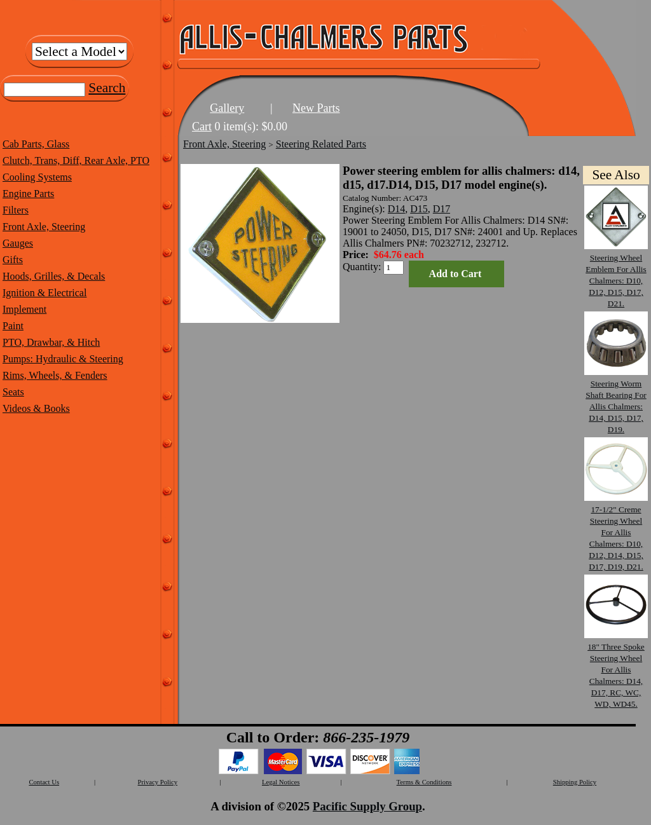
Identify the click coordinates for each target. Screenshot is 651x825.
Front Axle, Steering (44, 226)
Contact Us (44, 782)
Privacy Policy (157, 782)
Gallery (227, 108)
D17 (442, 208)
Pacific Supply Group (367, 806)
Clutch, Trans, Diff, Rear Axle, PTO (76, 160)
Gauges (18, 243)
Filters (16, 210)
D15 (419, 208)
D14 (397, 208)
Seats (13, 391)
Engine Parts (28, 193)
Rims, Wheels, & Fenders (55, 375)
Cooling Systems (37, 177)
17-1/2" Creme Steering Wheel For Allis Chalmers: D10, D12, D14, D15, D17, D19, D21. (616, 532)
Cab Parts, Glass (36, 144)
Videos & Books (36, 408)
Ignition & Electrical (44, 292)
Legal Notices (280, 782)
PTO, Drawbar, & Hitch (51, 342)
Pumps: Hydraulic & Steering (63, 358)
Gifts (13, 259)
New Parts (316, 108)
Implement (24, 309)
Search (106, 87)
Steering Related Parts (321, 144)
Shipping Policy (574, 782)
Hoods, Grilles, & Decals (54, 276)
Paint (13, 325)
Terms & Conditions (424, 782)
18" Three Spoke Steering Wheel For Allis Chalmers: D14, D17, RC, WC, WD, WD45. (616, 670)
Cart (202, 126)
